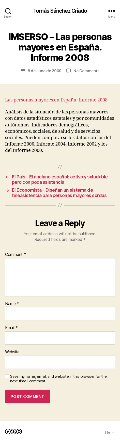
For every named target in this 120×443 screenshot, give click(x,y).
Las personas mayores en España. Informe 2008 (56, 100)
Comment (15, 254)
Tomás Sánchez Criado (60, 11)
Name (12, 304)
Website (12, 352)
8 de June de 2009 (45, 70)
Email (11, 327)
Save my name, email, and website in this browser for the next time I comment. (58, 379)
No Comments (86, 70)
